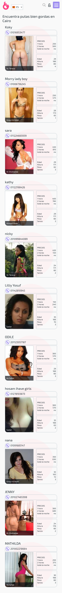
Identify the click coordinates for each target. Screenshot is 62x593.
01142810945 (15, 290)
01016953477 (15, 32)
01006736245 (16, 84)
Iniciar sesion (49, 5)
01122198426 (15, 187)
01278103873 (15, 393)
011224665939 (16, 135)
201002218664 (16, 548)
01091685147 (15, 445)
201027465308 (16, 497)
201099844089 (17, 238)
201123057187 (16, 342)
